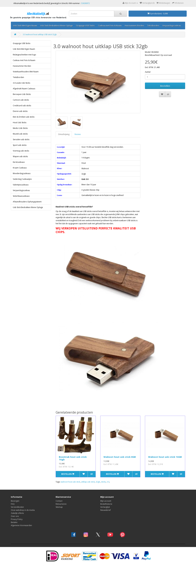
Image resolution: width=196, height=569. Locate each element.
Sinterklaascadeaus (21, 196)
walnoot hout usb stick (70, 482)
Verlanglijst (105, 507)
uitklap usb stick (88, 482)
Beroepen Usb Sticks (22, 94)
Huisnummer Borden (134, 25)
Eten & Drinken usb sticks (23, 117)
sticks (103, 482)
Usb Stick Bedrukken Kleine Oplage (56, 25)
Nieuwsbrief (105, 510)
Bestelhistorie (106, 504)
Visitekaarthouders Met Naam (26, 71)
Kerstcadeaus (19, 162)
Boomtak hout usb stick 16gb (73, 458)
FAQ (13, 504)
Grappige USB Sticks (85, 25)
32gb (98, 482)
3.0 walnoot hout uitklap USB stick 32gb (40, 34)
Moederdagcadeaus (21, 173)
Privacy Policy (16, 519)
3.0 (108, 482)
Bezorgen (15, 501)
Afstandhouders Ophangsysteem (27, 201)
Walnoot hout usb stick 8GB (120, 456)
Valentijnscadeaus (20, 184)
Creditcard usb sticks (22, 105)
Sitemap (59, 507)
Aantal (147, 72)
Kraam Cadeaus (20, 167)
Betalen (14, 522)
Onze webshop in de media (23, 510)
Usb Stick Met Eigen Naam (25, 25)
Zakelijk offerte (17, 513)
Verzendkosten (17, 507)
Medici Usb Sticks (20, 128)
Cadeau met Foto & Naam (110, 25)
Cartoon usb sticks (21, 100)
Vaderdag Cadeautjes (22, 179)
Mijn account (105, 501)
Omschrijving (63, 134)
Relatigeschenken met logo (24, 54)
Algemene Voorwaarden (21, 525)
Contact (59, 501)
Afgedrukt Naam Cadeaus (24, 88)
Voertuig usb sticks (21, 150)
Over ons (15, 516)
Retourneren (61, 504)
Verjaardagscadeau (171, 25)
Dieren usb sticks (20, 111)
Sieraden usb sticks (21, 139)
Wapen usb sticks (20, 156)
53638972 (85, 3)
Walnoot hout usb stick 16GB (165, 456)
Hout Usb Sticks (19, 122)
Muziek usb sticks (20, 134)
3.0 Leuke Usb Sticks (21, 83)
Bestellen (165, 85)
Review (78, 134)
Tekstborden (153, 25)
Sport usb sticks (19, 145)
